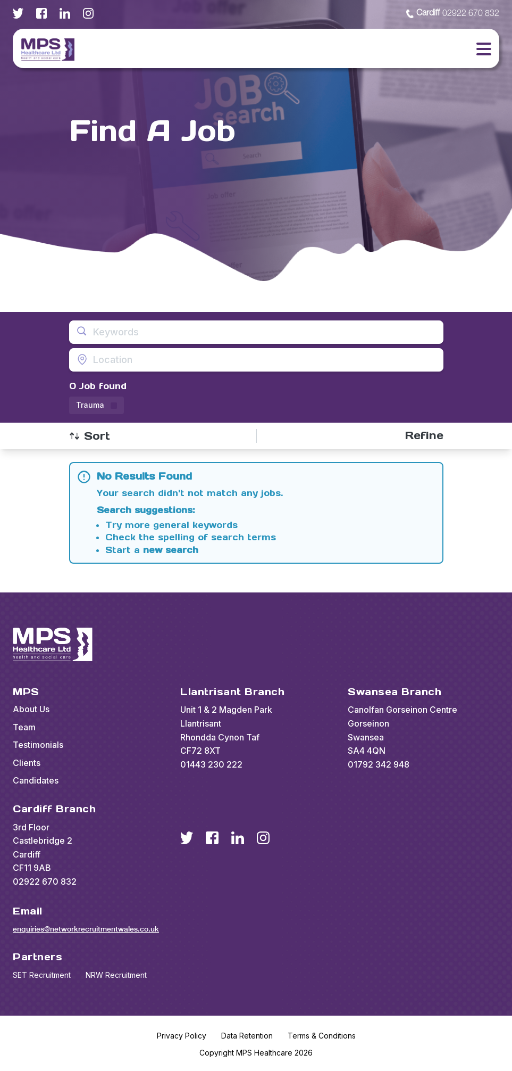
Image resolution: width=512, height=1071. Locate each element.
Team (24, 727)
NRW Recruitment (116, 974)
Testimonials (38, 744)
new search (170, 550)
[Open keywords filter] (256, 332)
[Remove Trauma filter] (96, 405)
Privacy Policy (181, 1035)
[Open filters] (424, 435)
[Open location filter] (256, 360)
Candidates (35, 780)
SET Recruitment (42, 974)
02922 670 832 (452, 14)
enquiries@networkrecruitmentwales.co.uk (86, 929)
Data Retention (247, 1035)
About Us (31, 709)
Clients (26, 762)
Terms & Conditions (322, 1035)
